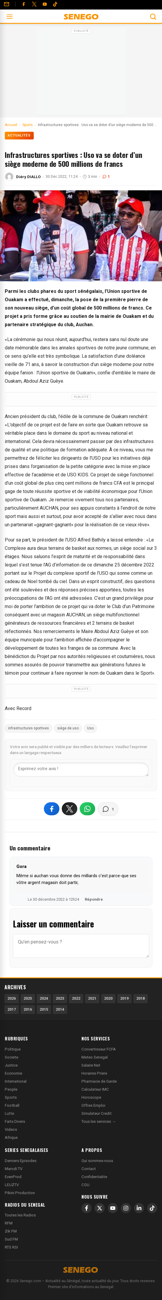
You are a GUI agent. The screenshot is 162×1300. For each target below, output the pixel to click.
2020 (108, 998)
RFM (9, 1223)
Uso (90, 728)
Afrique (11, 1137)
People (11, 1089)
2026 (11, 998)
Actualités (19, 135)
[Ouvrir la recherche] (153, 16)
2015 (44, 1009)
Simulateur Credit (96, 1113)
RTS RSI (11, 1247)
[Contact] (7, 4)
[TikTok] (152, 1208)
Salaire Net (90, 1065)
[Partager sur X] (69, 808)
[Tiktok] (55, 4)
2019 (124, 998)
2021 (92, 998)
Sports (11, 1097)
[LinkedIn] (139, 1208)
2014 (60, 1009)
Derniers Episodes (20, 1160)
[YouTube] (44, 4)
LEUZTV (12, 1185)
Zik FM (11, 1231)
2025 (28, 998)
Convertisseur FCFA (98, 1049)
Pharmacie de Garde (99, 1081)
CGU (85, 1185)
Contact (88, 1168)
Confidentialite (94, 1177)
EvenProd (13, 1177)
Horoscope (91, 1097)
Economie (13, 1073)
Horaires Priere (94, 1073)
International (16, 1081)
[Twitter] (34, 4)
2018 (140, 998)
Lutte (9, 1113)
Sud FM (11, 1239)
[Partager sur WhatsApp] (87, 808)
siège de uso (68, 728)
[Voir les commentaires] (108, 809)
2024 (44, 998)
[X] (100, 1208)
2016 (28, 1009)
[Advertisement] (81, 72)
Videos (11, 1129)
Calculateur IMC (95, 1089)
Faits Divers (15, 1121)
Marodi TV (13, 1168)
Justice (11, 1065)
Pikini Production (20, 1193)
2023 (60, 998)
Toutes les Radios (20, 1215)
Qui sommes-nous (97, 1160)
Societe (11, 1057)
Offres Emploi (93, 1105)
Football (12, 1105)
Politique (13, 1049)
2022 (76, 998)
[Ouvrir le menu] (10, 16)
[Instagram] (126, 1208)
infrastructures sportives (28, 728)
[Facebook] (23, 4)
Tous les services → (98, 1121)
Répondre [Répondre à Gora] (94, 899)
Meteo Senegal (94, 1057)
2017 (11, 1009)
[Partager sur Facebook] (51, 808)
